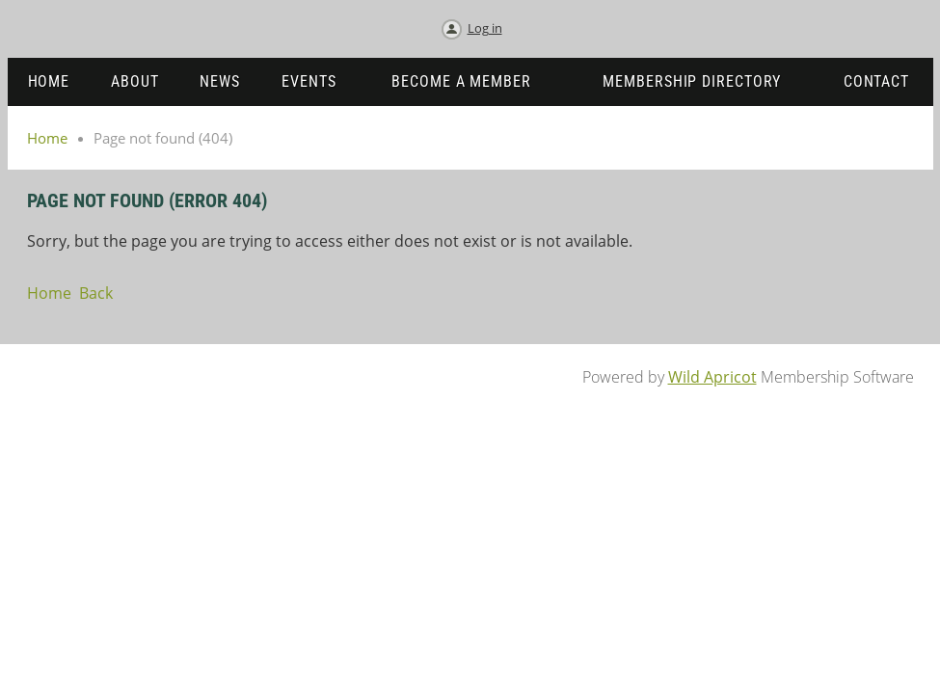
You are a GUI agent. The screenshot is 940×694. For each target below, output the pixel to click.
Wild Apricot (712, 376)
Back (96, 293)
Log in (485, 28)
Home (47, 137)
